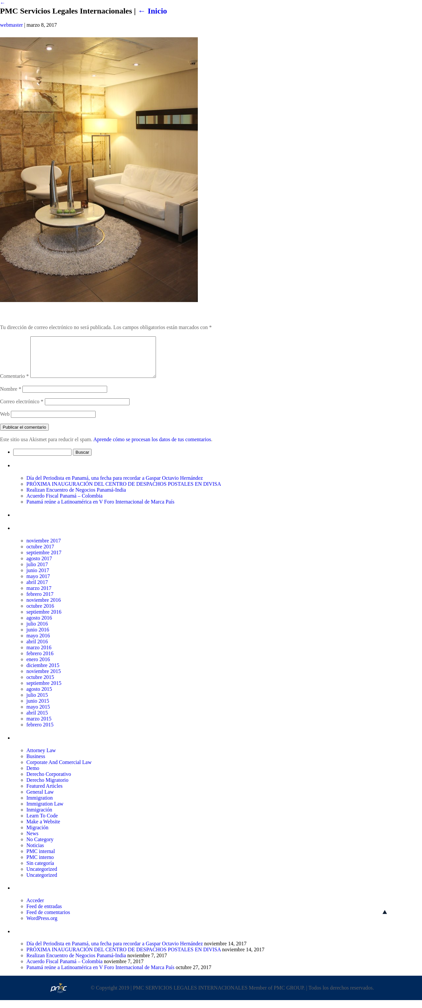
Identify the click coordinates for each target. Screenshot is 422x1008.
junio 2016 (37, 637)
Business (35, 764)
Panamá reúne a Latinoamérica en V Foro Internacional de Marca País (100, 509)
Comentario (14, 384)
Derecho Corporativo (48, 782)
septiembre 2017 (43, 560)
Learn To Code (42, 823)
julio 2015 (37, 703)
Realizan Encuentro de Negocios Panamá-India (76, 498)
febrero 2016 (39, 661)
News (32, 841)
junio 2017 (37, 578)
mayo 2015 (38, 715)
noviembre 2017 (43, 548)
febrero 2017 (39, 602)
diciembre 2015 (42, 673)
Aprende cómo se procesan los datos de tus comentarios (152, 447)
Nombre (10, 397)
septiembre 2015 (43, 691)
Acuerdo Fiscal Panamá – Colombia (64, 503)
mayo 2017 (38, 584)
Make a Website (43, 829)
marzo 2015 (38, 726)
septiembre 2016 (43, 620)
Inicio (152, 11)
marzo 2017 (38, 596)
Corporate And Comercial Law (59, 770)
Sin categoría (40, 871)
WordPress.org (41, 926)
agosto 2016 (39, 625)
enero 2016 (38, 667)
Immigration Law (44, 811)
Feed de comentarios (48, 920)
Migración (37, 835)
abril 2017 (37, 590)
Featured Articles (44, 794)
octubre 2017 (40, 554)
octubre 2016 (40, 614)
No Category (39, 847)
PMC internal (40, 859)
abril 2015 (37, 720)
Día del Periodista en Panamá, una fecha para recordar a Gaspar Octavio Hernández (114, 486)
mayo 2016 (38, 643)
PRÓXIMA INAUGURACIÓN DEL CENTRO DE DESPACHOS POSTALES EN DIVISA (123, 492)
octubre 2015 (40, 685)
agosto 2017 (39, 566)
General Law (40, 800)
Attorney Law (41, 758)
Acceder (35, 908)
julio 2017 (37, 572)
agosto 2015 (39, 697)
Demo (32, 776)
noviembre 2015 (43, 679)
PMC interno (40, 865)
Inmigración (39, 817)
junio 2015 (37, 709)
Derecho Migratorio (47, 788)
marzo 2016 (38, 655)
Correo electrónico (22, 409)
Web (5, 422)
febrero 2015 (39, 732)
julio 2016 (37, 631)
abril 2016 (37, 649)
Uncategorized (41, 877)
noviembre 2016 (43, 608)
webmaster (11, 25)
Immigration (39, 806)
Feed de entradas (44, 914)
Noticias (35, 853)
